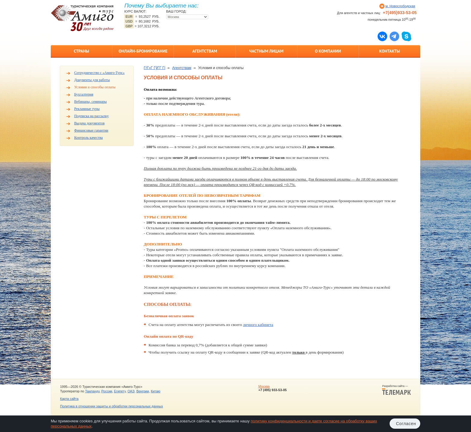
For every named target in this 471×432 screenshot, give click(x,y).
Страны (81, 51)
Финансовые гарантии (91, 130)
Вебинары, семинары (90, 101)
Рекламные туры (87, 109)
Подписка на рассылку (91, 116)
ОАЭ (130, 391)
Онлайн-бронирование (143, 51)
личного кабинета (258, 324)
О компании (328, 51)
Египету (120, 391)
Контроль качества (88, 137)
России (106, 391)
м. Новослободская (400, 6)
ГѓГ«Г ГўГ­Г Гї (155, 68)
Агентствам (204, 51)
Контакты (389, 51)
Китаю (155, 391)
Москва (264, 386)
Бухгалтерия (83, 94)
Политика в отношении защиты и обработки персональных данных (111, 406)
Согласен (406, 423)
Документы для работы (92, 80)
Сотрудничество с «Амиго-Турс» (99, 73)
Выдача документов (89, 123)
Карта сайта (69, 398)
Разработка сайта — (396, 390)
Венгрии (142, 391)
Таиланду (92, 391)
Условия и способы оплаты (95, 87)
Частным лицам (266, 51)
